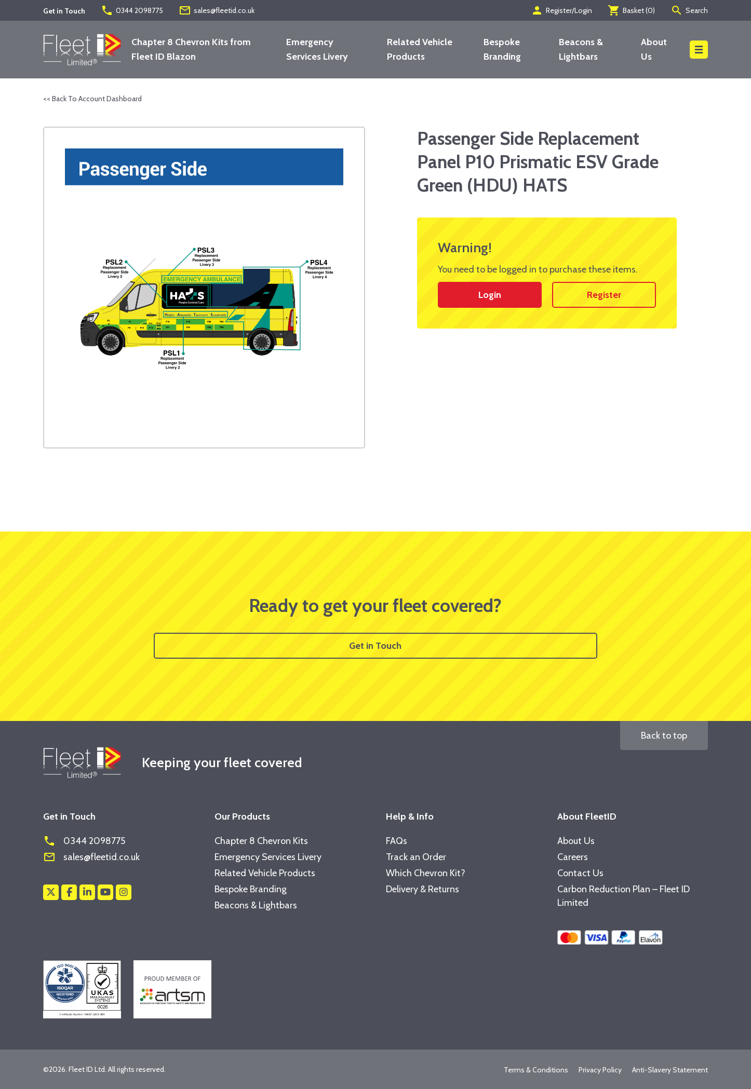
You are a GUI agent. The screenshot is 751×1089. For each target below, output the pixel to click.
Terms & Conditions (536, 1069)
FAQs (396, 841)
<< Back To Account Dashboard (92, 98)
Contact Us (580, 873)
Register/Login (561, 10)
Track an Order (416, 857)
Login (489, 295)
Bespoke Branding (250, 889)
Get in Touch (375, 645)
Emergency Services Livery (267, 857)
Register (604, 295)
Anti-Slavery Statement (670, 1069)
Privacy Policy (600, 1069)
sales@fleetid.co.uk (216, 10)
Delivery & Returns (422, 889)
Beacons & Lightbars (255, 905)
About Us (576, 841)
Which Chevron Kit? (425, 873)
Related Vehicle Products (264, 873)
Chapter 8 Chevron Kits (261, 841)
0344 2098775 (132, 10)
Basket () (631, 10)
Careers (572, 857)
